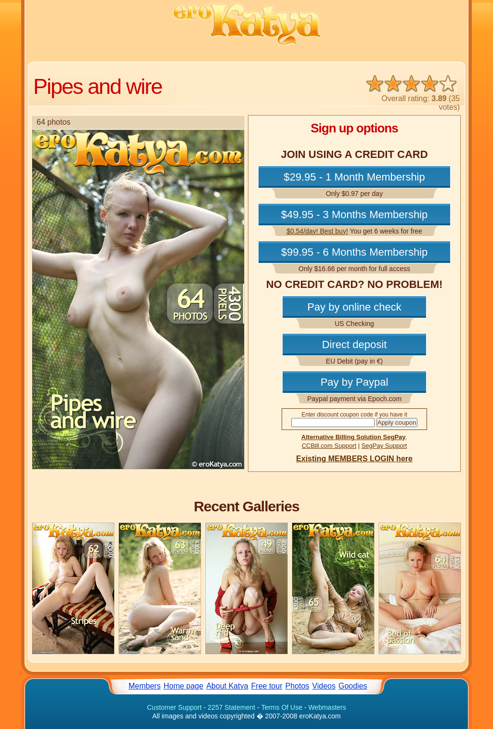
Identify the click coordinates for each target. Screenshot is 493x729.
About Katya (227, 686)
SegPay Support (384, 445)
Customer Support (174, 707)
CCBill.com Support (329, 445)
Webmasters (327, 707)
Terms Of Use (281, 707)
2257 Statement (231, 707)
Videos (324, 686)
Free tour (267, 686)
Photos (297, 686)
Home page (184, 686)
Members (145, 686)
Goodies (352, 686)
